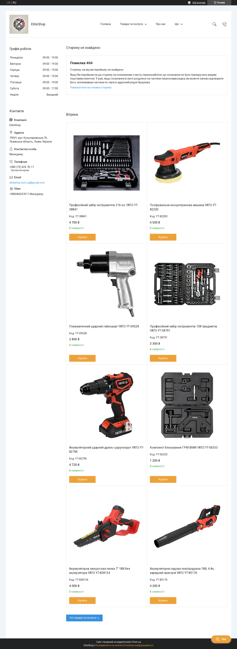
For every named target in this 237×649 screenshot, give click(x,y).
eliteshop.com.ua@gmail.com (27, 182)
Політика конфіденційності (139, 645)
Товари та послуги (131, 24)
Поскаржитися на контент (109, 645)
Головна (106, 24)
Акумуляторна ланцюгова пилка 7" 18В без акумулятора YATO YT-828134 (99, 571)
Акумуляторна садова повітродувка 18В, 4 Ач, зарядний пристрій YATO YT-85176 (182, 571)
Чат (221, 639)
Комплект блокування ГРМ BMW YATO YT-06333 (184, 447)
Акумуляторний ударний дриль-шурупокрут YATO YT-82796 (106, 449)
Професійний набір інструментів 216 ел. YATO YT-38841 (103, 207)
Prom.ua (136, 642)
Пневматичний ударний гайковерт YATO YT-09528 (104, 326)
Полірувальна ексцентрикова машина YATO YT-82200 (183, 207)
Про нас (161, 24)
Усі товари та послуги (83, 617)
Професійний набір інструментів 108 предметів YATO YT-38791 (183, 328)
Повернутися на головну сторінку (91, 87)
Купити (82, 237)
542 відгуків (198, 2)
